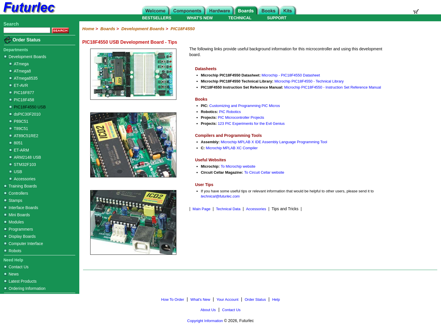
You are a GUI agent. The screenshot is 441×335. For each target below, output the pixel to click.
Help (276, 299)
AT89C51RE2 (23, 135)
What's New (200, 299)
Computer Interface (23, 243)
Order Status (27, 39)
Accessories (22, 179)
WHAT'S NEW (200, 18)
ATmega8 (20, 71)
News (11, 274)
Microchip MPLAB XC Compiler (232, 148)
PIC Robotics (230, 112)
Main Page (201, 209)
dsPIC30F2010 (25, 114)
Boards (107, 28)
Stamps (13, 200)
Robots (12, 250)
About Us (208, 310)
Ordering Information (24, 288)
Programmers (18, 229)
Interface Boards (21, 207)
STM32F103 (22, 164)
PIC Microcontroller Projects (241, 117)
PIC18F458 (21, 99)
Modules (14, 222)
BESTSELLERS (156, 18)
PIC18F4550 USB (27, 107)
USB (15, 171)
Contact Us (16, 267)
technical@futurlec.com (220, 196)
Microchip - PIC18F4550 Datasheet (291, 75)
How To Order (172, 299)
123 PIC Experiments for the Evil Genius (251, 123)
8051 (16, 143)
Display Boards (20, 236)
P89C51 (18, 121)
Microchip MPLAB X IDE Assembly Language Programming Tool (274, 142)
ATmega (19, 64)
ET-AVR (18, 85)
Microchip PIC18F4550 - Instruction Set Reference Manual (332, 87)
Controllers (16, 193)
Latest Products (20, 281)
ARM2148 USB (25, 157)
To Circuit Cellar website (264, 172)
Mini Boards (17, 215)
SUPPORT (276, 18)
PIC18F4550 (183, 28)
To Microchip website (238, 166)
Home (88, 28)
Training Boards (20, 186)
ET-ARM (19, 150)
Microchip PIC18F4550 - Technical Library (309, 81)
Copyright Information (205, 321)
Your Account (227, 299)
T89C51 (18, 128)
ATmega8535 (23, 78)
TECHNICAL (240, 18)
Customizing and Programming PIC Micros (244, 106)
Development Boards (25, 56)
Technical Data (228, 209)
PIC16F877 (21, 92)
